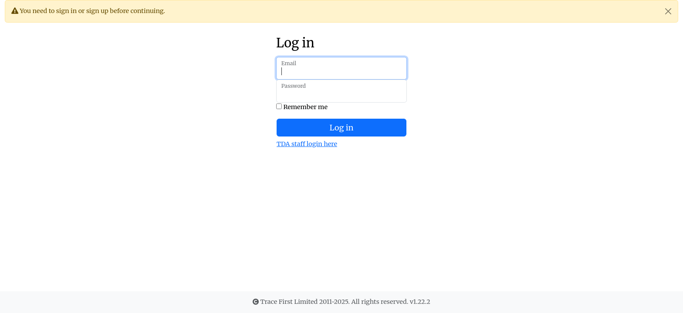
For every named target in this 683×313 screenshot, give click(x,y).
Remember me (302, 107)
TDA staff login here (307, 144)
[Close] (668, 11)
